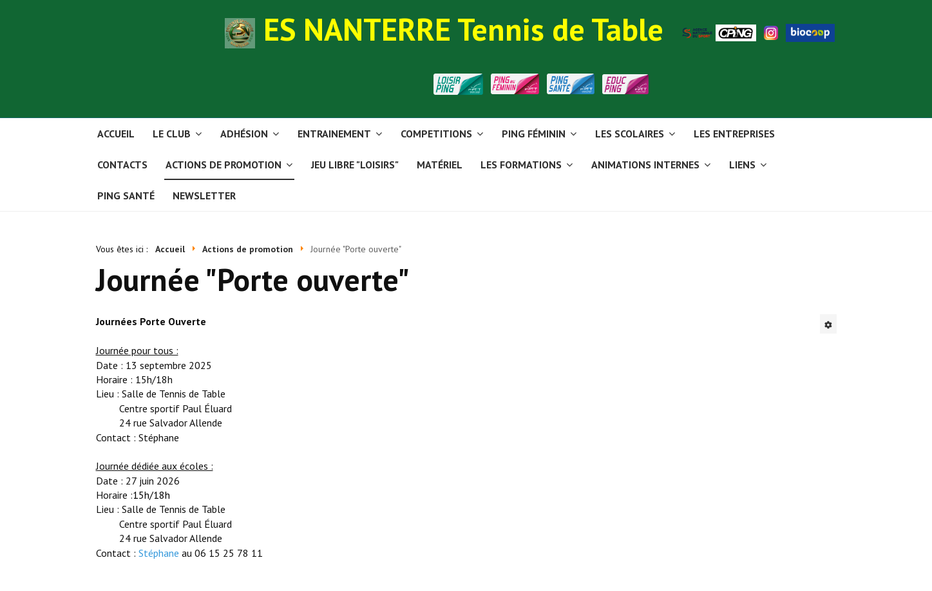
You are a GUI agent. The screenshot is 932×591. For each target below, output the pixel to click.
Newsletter (204, 195)
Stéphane (158, 552)
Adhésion (244, 133)
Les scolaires (629, 133)
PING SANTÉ (126, 195)
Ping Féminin (534, 133)
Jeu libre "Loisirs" (355, 164)
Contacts (122, 164)
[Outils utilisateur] (828, 324)
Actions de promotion (223, 164)
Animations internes (645, 164)
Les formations (521, 164)
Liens (742, 164)
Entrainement (334, 133)
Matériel (439, 164)
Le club (172, 133)
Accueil (116, 133)
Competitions (436, 133)
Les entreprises (734, 133)
